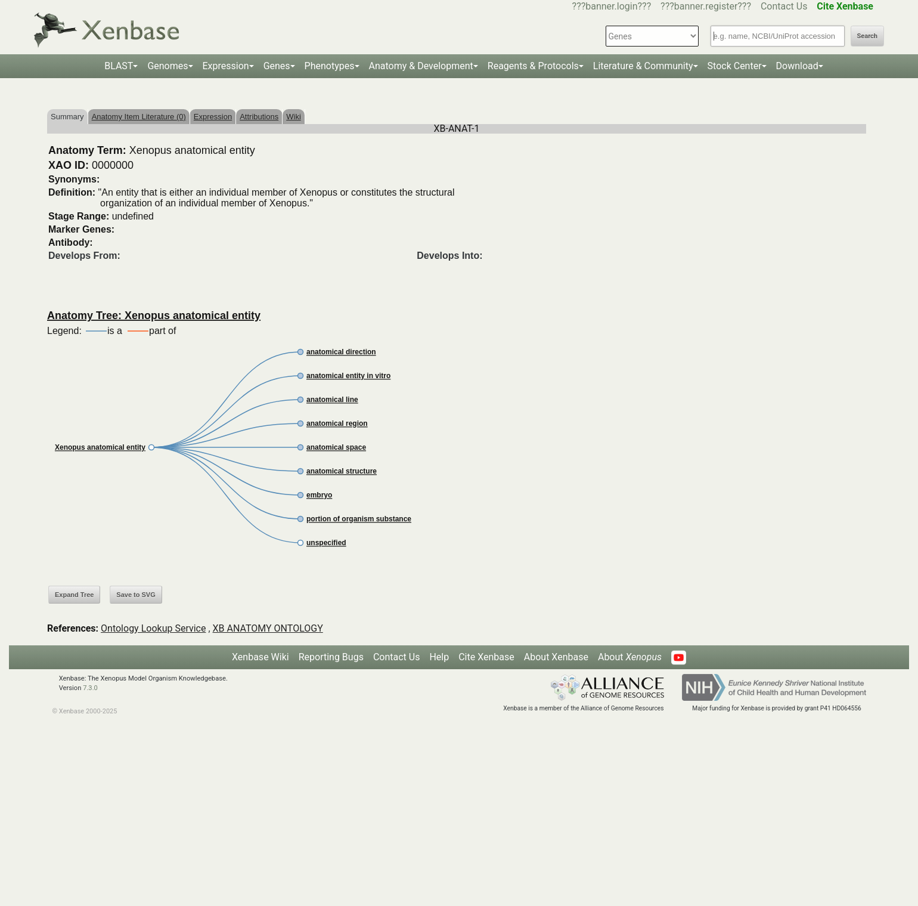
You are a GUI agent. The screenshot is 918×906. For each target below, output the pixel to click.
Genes (276, 66)
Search (867, 36)
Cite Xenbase (486, 657)
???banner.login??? (612, 6)
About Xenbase (556, 657)
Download (797, 66)
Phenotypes (330, 66)
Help (439, 657)
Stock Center (735, 66)
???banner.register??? (705, 6)
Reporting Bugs (331, 657)
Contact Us (784, 6)
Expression (226, 66)
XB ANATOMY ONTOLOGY (268, 628)
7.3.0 (90, 688)
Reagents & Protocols (533, 66)
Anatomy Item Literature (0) (139, 116)
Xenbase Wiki (260, 657)
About (630, 657)
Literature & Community (643, 66)
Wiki (293, 116)
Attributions (259, 116)
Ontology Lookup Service (153, 628)
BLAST (118, 66)
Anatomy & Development (421, 66)
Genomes (167, 66)
